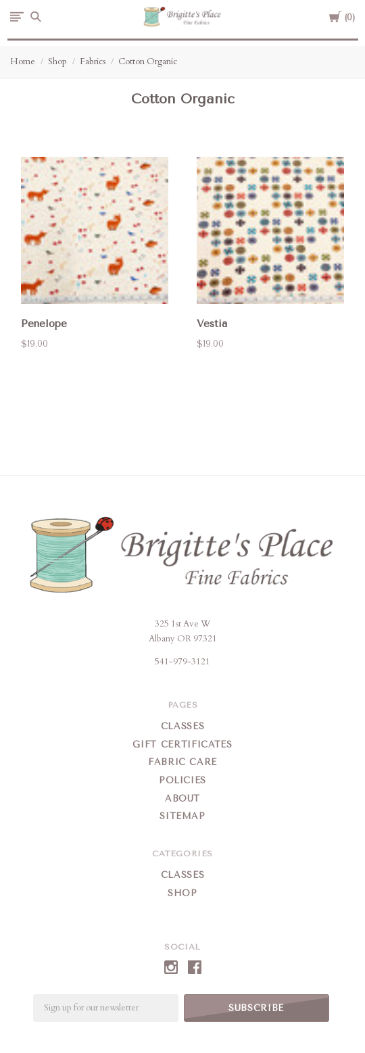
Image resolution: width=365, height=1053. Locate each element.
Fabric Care (182, 762)
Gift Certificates (182, 744)
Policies (182, 780)
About (182, 798)
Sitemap (182, 816)
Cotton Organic (147, 61)
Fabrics (92, 61)
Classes (183, 726)
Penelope (44, 324)
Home (22, 61)
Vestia (212, 324)
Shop (57, 61)
